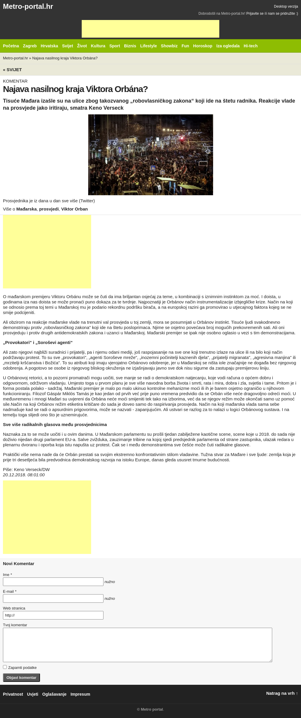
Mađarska (26, 208)
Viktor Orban (74, 208)
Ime (7, 574)
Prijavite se (255, 13)
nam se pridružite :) (283, 13)
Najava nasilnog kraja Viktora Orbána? (65, 58)
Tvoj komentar (15, 625)
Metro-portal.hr (28, 6)
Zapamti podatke (20, 667)
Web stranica (14, 608)
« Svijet (12, 69)
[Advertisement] (150, 29)
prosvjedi (49, 208)
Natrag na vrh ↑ (282, 693)
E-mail (9, 591)
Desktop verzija (286, 6)
